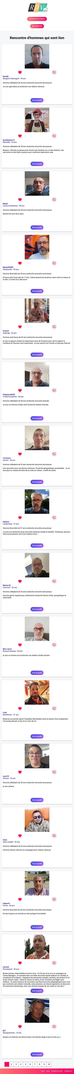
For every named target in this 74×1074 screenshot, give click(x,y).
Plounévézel (7, 969)
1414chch (7, 458)
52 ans (12, 778)
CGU (48, 1071)
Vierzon (6, 778)
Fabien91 (6, 903)
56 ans (21, 397)
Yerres (5, 906)
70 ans (19, 1033)
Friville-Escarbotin (10, 397)
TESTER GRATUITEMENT (37, 19)
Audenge (6, 333)
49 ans (16, 269)
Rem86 (5, 76)
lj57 (4, 1031)
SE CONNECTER (37, 26)
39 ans (23, 79)
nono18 (6, 776)
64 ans (11, 906)
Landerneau (7, 524)
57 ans (16, 524)
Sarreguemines (9, 1033)
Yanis (5, 840)
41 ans (16, 715)
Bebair (5, 204)
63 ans (13, 333)
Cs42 (5, 713)
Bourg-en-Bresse (9, 651)
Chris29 (6, 967)
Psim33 (6, 331)
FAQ (42, 1071)
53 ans (12, 460)
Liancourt (6, 587)
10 (49, 1064)
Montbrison (7, 715)
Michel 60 (7, 585)
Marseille (6, 142)
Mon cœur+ (7, 649)
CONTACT (68, 1071)
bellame (6, 522)
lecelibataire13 (9, 140)
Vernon (5, 460)
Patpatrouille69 (9, 394)
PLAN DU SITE (57, 1071)
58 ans (21, 206)
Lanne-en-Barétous (10, 206)
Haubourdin (7, 269)
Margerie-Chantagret (11, 79)
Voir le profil (37, 100)
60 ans (20, 651)
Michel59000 (8, 267)
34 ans (14, 142)
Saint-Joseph (8, 842)
